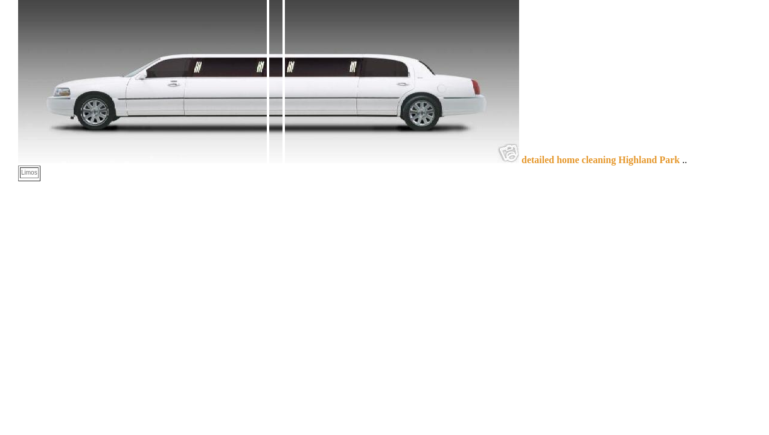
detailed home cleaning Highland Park (601, 160)
